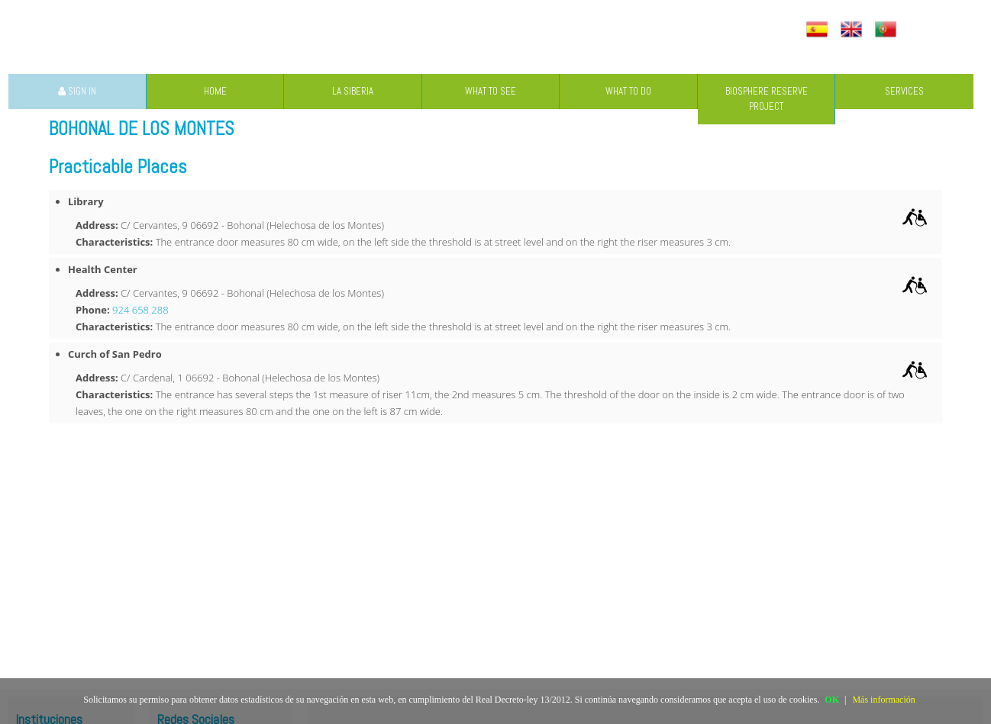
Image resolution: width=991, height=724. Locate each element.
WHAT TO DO (628, 91)
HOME (215, 91)
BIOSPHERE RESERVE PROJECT (766, 99)
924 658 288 (140, 310)
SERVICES (904, 91)
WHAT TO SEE (490, 91)
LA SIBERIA (352, 91)
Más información (883, 699)
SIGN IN (77, 91)
